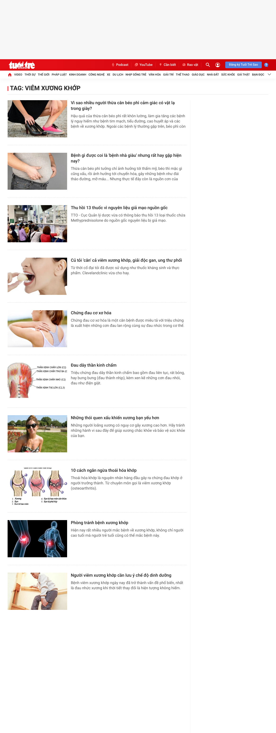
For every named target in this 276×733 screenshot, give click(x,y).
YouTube (143, 65)
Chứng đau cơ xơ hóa (91, 312)
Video (18, 74)
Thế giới (44, 74)
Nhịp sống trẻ (136, 74)
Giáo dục (198, 74)
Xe (108, 74)
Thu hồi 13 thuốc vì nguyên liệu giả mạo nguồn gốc (119, 207)
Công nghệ (96, 74)
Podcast (120, 65)
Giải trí (168, 74)
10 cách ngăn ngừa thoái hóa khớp (104, 470)
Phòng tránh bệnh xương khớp (99, 522)
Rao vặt (190, 65)
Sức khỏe (228, 74)
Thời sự (30, 74)
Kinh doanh (77, 74)
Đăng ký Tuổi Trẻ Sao (243, 65)
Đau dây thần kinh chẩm (94, 365)
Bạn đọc (258, 74)
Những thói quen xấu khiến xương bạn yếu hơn (115, 417)
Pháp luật (59, 74)
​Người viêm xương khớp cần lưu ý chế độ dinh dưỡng (121, 575)
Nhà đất (213, 74)
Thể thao (182, 74)
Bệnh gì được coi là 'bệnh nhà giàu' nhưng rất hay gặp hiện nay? (126, 158)
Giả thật (243, 74)
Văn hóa (155, 74)
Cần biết (167, 65)
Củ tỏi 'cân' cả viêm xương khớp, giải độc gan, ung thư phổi (126, 260)
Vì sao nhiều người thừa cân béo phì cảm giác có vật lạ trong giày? (123, 105)
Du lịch (118, 74)
